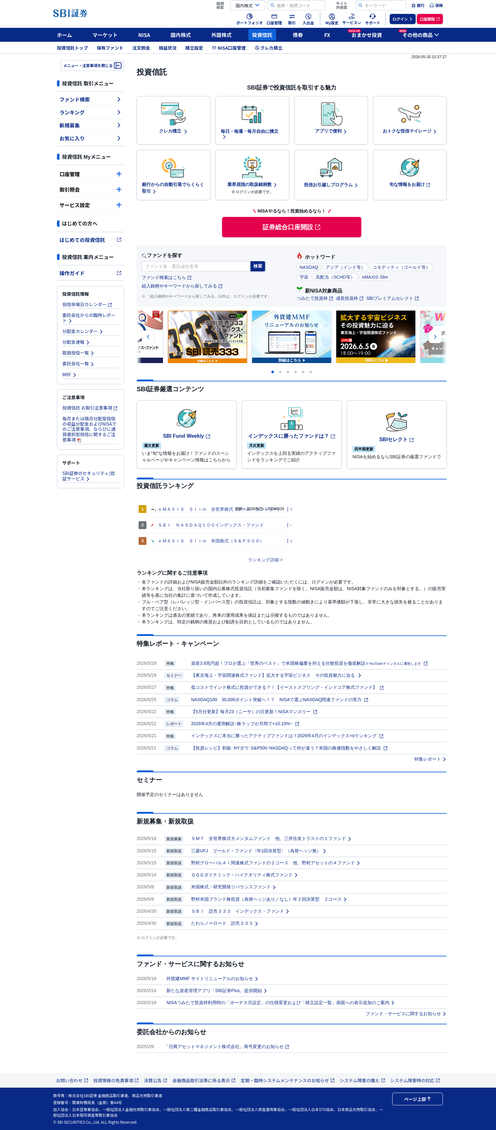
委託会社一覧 (78, 363)
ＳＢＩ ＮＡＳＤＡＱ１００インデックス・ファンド (211, 525)
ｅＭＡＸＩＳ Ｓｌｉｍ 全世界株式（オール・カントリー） (220, 509)
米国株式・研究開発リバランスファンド (233, 886)
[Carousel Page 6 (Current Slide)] (310, 372)
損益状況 (168, 48)
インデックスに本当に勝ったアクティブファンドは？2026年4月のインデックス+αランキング (287, 735)
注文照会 (141, 48)
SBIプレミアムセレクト (392, 298)
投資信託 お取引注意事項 (90, 407)
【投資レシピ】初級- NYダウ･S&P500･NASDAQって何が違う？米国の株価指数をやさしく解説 (289, 747)
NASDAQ (309, 267)
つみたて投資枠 (315, 298)
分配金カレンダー (82, 331)
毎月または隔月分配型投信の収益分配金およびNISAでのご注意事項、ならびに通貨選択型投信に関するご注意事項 (89, 429)
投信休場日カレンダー (87, 304)
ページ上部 (417, 1099)
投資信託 (262, 35)
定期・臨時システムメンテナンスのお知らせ (288, 1080)
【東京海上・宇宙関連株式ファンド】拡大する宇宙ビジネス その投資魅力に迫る (276, 675)
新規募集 (90, 125)
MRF (69, 374)
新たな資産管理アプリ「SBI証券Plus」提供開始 (217, 990)
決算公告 (155, 1080)
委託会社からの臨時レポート (88, 318)
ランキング (90, 112)
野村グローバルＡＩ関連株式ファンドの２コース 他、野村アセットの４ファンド (276, 862)
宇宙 (304, 277)
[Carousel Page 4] (295, 372)
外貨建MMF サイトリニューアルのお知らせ (212, 978)
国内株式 (180, 35)
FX (327, 35)
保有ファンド (110, 48)
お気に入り (90, 138)
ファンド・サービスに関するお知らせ (406, 1013)
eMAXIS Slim (375, 277)
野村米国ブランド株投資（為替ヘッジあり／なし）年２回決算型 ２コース (269, 899)
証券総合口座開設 (292, 227)
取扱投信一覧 (78, 352)
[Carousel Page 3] (288, 372)
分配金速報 (76, 342)
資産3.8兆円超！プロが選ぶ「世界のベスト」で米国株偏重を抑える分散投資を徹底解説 (309, 663)
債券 (298, 35)
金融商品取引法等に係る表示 (204, 1080)
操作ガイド (90, 273)
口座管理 (90, 174)
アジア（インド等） (345, 267)
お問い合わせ (72, 1080)
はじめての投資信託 (90, 240)
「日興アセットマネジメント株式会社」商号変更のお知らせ (226, 1046)
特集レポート (430, 759)
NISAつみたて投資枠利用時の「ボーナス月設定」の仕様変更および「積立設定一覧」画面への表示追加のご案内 (280, 1002)
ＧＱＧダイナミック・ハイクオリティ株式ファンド (244, 874)
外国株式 (221, 35)
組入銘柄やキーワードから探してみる (182, 286)
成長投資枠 (350, 298)
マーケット (105, 35)
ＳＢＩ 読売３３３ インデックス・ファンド (240, 911)
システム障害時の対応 (415, 1080)
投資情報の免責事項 (116, 1080)
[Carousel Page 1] (272, 372)
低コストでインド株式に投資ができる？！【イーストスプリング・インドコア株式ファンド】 (287, 687)
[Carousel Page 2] (280, 372)
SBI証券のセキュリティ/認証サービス (88, 476)
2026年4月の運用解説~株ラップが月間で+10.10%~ (245, 723)
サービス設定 (90, 205)
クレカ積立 (268, 48)
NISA (144, 35)
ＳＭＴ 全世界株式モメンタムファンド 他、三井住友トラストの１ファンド (271, 838)
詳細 (274, 559)
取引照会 (90, 189)
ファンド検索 (90, 99)
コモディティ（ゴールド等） (401, 267)
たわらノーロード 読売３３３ (225, 923)
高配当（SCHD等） (335, 277)
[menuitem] (418, 5)
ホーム (64, 35)
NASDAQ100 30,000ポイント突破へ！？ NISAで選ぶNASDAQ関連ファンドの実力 (280, 699)
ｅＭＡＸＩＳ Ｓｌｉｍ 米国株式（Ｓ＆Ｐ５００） (211, 540)
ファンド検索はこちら (167, 277)
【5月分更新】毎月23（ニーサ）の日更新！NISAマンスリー (254, 711)
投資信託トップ (72, 48)
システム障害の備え (362, 1080)
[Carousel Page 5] (303, 372)
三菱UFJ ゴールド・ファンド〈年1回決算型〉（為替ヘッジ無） (259, 850)
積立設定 (194, 48)
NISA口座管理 (229, 48)
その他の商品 (419, 34)
